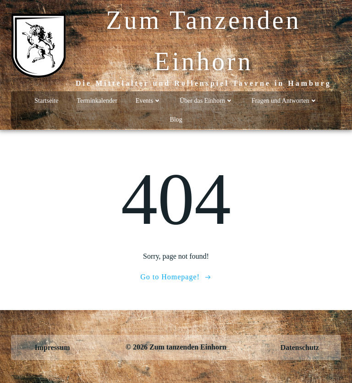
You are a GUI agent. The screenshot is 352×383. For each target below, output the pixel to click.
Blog (176, 119)
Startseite (46, 100)
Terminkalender (97, 100)
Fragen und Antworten (285, 100)
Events (148, 100)
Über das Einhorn (206, 100)
